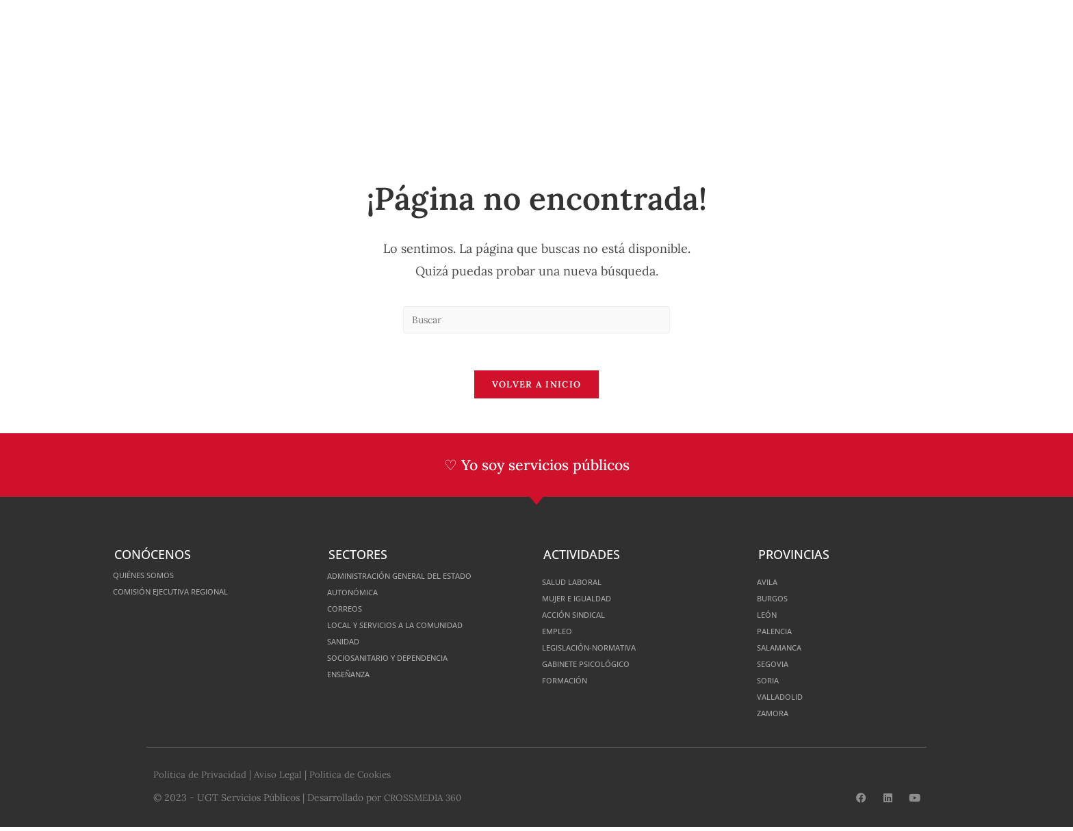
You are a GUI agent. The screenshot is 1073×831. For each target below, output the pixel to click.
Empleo (561, 635)
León (769, 618)
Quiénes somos (152, 579)
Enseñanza (355, 678)
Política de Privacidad (200, 778)
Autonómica (359, 596)
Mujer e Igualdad (586, 602)
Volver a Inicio (537, 389)
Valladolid (785, 700)
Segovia (777, 668)
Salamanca (785, 651)
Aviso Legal (280, 778)
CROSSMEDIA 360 (425, 801)
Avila (770, 586)
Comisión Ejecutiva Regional (187, 595)
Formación (570, 684)
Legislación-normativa (602, 651)
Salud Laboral (579, 586)
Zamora (777, 717)
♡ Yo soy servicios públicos (537, 469)
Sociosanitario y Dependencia (405, 661)
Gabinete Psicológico (598, 668)
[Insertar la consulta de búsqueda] (536, 319)
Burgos (776, 602)
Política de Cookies (354, 778)
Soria (771, 684)
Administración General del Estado (420, 579)
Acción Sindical (582, 618)
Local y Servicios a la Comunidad (413, 629)
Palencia (779, 635)
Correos (349, 612)
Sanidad (348, 645)
